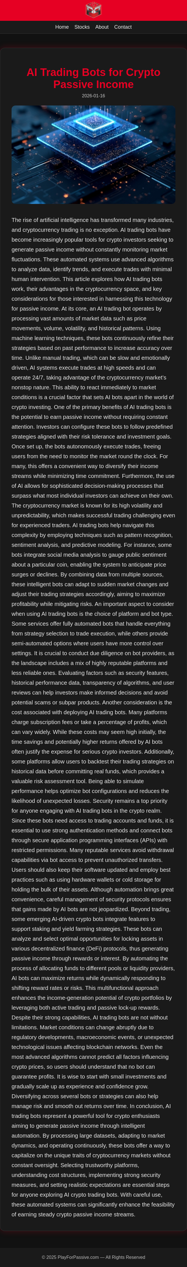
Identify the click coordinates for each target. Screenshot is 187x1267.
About (102, 27)
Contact (123, 27)
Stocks (82, 27)
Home (62, 27)
